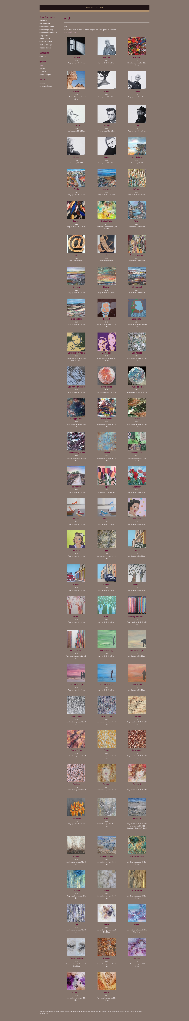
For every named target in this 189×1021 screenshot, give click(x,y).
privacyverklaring (46, 86)
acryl (41, 65)
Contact (43, 79)
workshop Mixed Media (48, 33)
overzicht (43, 56)
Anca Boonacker (92, 7)
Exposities (44, 53)
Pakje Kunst (44, 36)
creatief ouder (45, 39)
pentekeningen (45, 75)
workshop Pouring (46, 30)
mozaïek (43, 72)
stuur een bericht (70, 32)
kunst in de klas (45, 48)
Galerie (43, 61)
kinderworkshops (46, 45)
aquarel (42, 69)
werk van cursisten (47, 42)
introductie (43, 21)
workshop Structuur (47, 27)
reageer (42, 83)
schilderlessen (45, 24)
